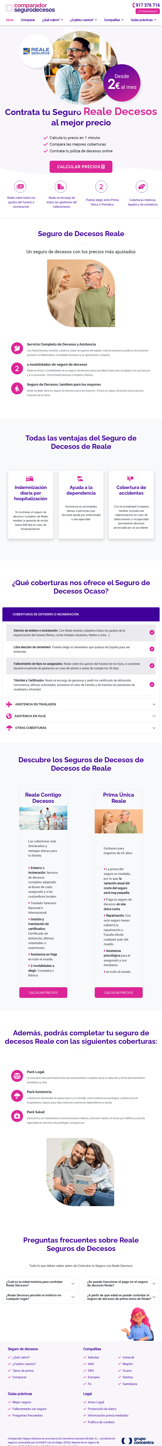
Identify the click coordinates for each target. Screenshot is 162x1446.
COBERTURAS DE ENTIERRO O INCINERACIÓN (41, 614)
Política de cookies (101, 1422)
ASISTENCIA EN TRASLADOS (31, 704)
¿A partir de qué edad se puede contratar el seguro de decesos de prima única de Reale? (119, 1297)
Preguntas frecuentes (27, 1415)
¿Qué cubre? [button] (51, 20)
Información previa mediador (108, 1415)
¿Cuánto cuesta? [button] (82, 20)
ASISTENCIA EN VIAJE (26, 716)
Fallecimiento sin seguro (29, 1409)
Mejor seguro (21, 1402)
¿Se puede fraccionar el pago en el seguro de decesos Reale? (117, 1283)
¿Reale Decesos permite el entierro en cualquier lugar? (33, 1297)
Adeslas (93, 1357)
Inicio (10, 20)
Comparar (28, 20)
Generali (128, 1357)
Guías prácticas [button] (142, 20)
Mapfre (128, 1364)
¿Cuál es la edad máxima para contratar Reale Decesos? (34, 1283)
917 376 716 (148, 5)
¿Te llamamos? (148, 11)
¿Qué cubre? (21, 1357)
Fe (89, 1384)
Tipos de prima (23, 1370)
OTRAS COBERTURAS (26, 728)
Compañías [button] (112, 20)
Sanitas (128, 1377)
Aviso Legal (96, 1402)
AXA (91, 1364)
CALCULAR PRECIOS (81, 166)
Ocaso (127, 1370)
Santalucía (130, 1384)
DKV (91, 1370)
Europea (94, 1377)
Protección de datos (102, 1409)
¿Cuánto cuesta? (24, 1364)
